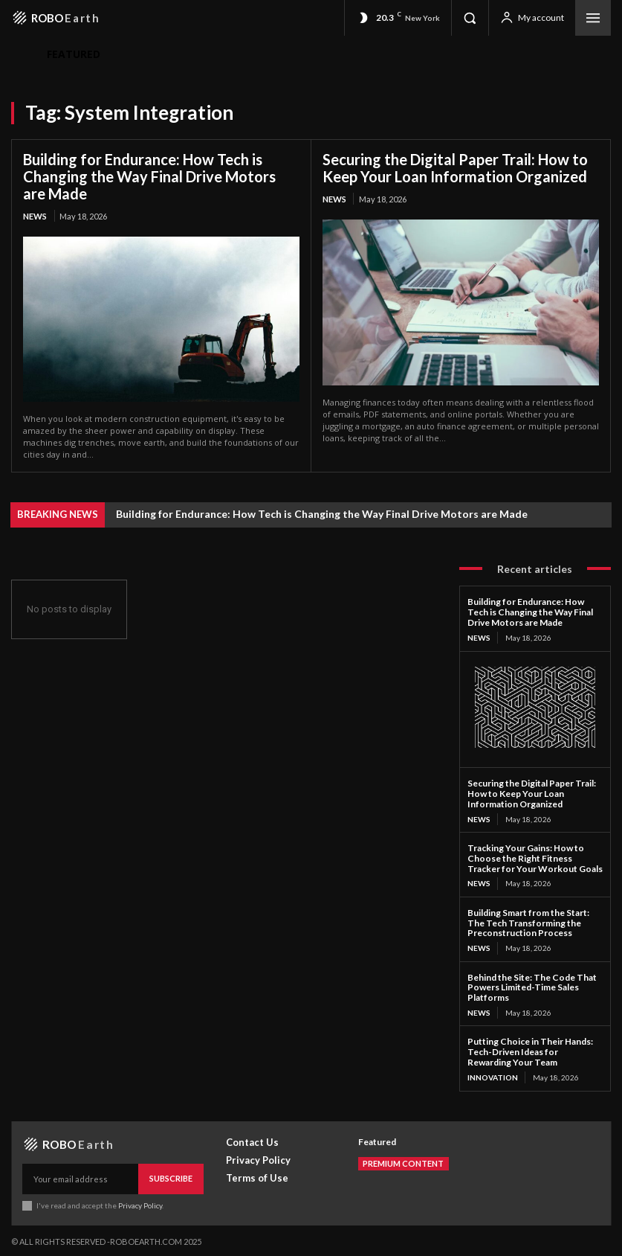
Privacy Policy (140, 1202)
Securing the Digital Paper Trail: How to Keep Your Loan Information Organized (455, 167)
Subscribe (170, 1177)
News (35, 216)
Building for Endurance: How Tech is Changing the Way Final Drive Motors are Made (149, 176)
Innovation (492, 1075)
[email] (80, 1177)
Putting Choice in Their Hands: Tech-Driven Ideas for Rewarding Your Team (530, 1050)
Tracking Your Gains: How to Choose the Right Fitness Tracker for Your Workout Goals (535, 858)
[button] (469, 18)
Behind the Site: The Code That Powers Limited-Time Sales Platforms (532, 986)
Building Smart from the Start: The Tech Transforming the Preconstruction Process (528, 922)
